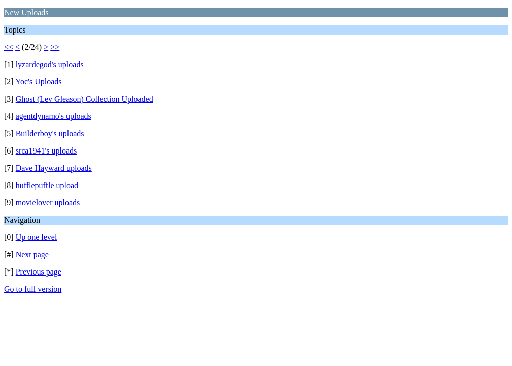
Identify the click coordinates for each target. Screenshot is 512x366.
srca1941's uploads (46, 150)
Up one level (36, 237)
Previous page (38, 271)
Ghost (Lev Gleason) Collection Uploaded (84, 99)
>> (54, 47)
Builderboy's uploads (50, 133)
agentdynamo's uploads (53, 116)
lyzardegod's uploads (50, 64)
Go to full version (32, 289)
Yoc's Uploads (38, 81)
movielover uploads (48, 202)
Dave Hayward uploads (54, 168)
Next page (32, 254)
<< (8, 47)
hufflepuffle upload (47, 185)
